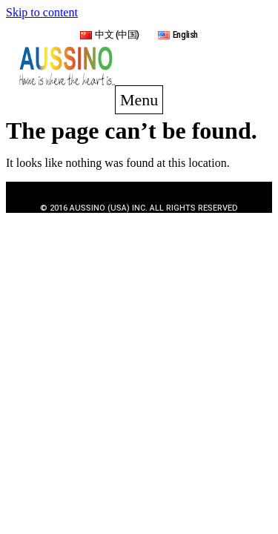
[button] (138, 99)
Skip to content (42, 12)
